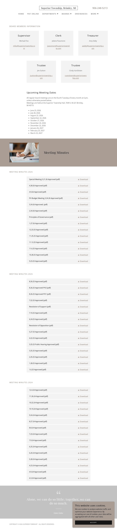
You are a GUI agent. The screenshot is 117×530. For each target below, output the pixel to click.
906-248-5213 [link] (100, 8)
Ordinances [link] (81, 14)
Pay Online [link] (33, 14)
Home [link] (21, 14)
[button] (50, 14)
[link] (58, 8)
